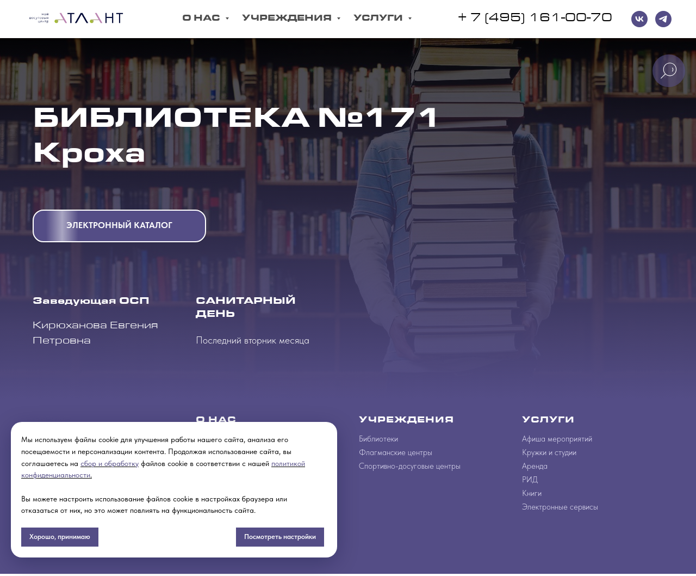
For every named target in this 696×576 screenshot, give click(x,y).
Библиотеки (378, 439)
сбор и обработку (109, 463)
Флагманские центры (395, 452)
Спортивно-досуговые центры (410, 466)
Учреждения (288, 19)
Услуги (379, 19)
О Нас (202, 19)
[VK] (639, 19)
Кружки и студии (549, 452)
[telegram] (663, 19)
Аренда (535, 466)
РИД (530, 480)
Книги (532, 493)
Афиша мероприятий (557, 439)
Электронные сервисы (560, 507)
